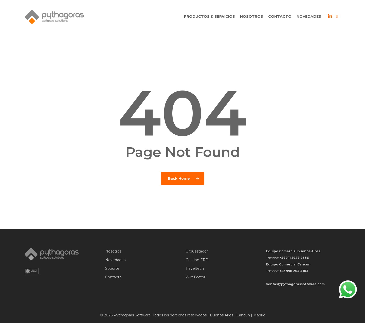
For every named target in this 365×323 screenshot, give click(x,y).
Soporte (112, 268)
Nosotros (113, 251)
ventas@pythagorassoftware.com (295, 284)
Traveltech (195, 268)
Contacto (113, 277)
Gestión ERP (197, 260)
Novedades (115, 260)
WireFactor (195, 277)
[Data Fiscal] (32, 273)
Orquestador (197, 251)
